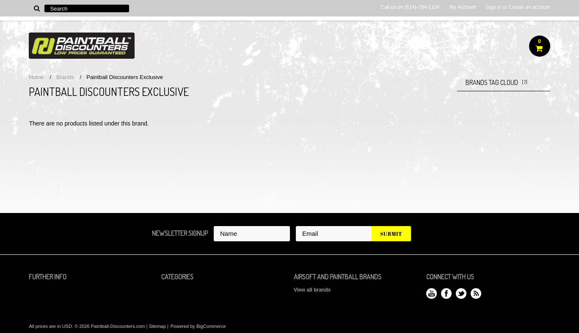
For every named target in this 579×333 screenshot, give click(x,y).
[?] (524, 82)
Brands (65, 77)
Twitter (461, 293)
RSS (476, 293)
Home (36, 77)
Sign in (493, 7)
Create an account (529, 7)
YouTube (431, 293)
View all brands (312, 290)
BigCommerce (211, 326)
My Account (462, 7)
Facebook (446, 293)
